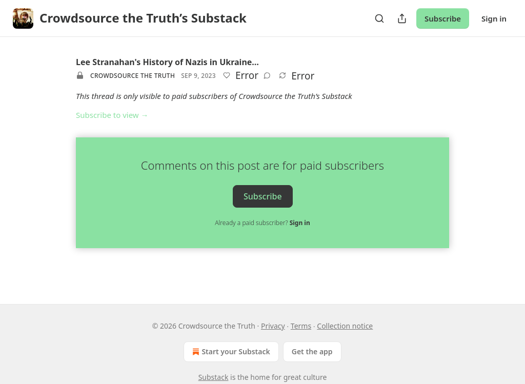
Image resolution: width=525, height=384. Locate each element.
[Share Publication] (402, 18)
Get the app (312, 351)
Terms (301, 326)
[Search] (379, 18)
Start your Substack (230, 351)
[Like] (226, 75)
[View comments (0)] (267, 75)
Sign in (494, 18)
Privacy (273, 326)
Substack (213, 377)
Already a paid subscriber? (262, 222)
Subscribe (443, 18)
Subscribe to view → (112, 115)
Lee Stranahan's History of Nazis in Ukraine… (167, 62)
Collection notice (345, 326)
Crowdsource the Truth (132, 75)
